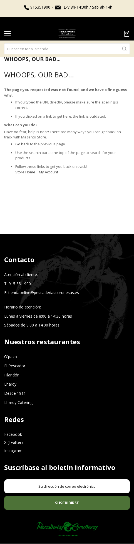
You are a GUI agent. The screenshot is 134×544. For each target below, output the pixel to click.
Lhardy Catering (18, 402)
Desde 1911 (15, 393)
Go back (22, 143)
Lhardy (10, 384)
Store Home (25, 171)
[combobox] (67, 39)
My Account (48, 171)
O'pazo (10, 356)
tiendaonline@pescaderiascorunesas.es (43, 292)
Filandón (11, 375)
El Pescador (14, 365)
